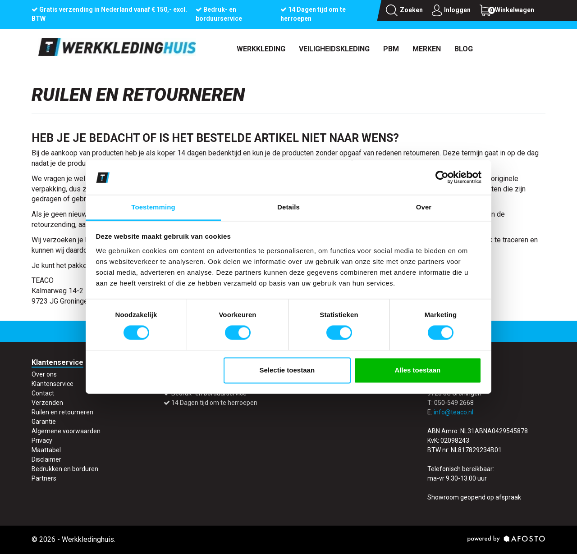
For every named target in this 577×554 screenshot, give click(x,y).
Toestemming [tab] (153, 207)
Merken (426, 49)
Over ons (44, 374)
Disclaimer (46, 459)
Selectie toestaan (287, 370)
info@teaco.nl (453, 412)
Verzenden (47, 402)
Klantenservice (52, 383)
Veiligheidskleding (334, 49)
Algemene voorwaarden (66, 431)
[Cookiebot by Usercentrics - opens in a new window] (442, 177)
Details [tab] (288, 207)
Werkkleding (261, 49)
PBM (391, 49)
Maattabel (46, 450)
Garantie (44, 421)
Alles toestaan (418, 370)
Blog (463, 49)
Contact (43, 393)
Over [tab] (424, 207)
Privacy (42, 440)
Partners (44, 478)
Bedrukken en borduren (65, 468)
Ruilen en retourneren (62, 412)
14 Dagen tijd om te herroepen (214, 402)
